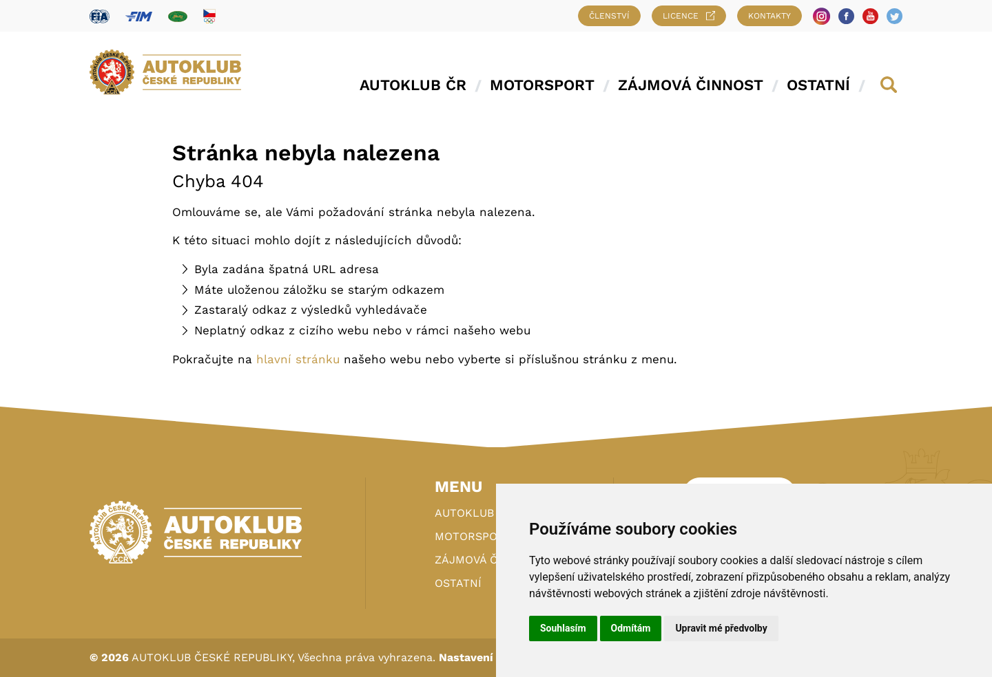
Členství (609, 16)
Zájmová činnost (690, 85)
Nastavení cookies (489, 657)
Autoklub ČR (413, 85)
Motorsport (542, 85)
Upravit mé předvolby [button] (721, 628)
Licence (689, 16)
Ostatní (818, 85)
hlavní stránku (298, 359)
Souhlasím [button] (563, 628)
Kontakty (769, 16)
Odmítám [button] (631, 628)
